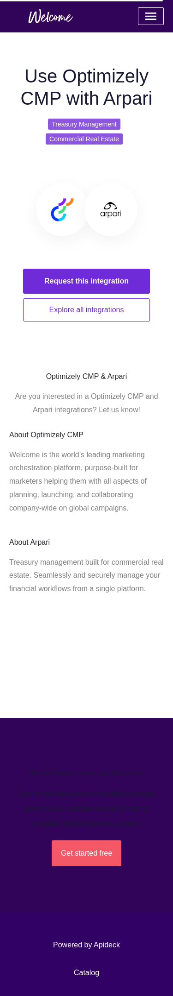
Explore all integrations (86, 310)
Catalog (86, 973)
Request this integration (86, 281)
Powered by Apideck (86, 945)
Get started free (86, 853)
